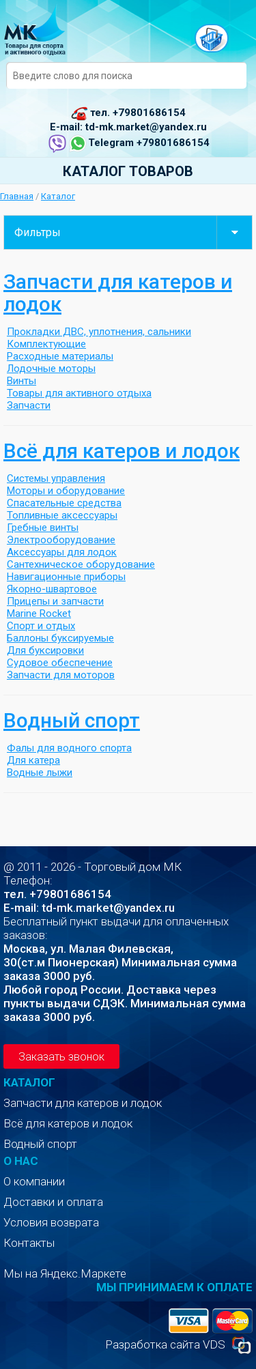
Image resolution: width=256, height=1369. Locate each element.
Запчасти (29, 405)
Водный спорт (71, 720)
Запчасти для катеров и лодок (117, 293)
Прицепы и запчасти (55, 601)
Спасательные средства (64, 503)
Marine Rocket (39, 613)
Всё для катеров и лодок (121, 451)
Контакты (29, 1243)
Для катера (33, 760)
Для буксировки (45, 650)
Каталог (58, 196)
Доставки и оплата (53, 1202)
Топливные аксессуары (62, 515)
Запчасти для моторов (61, 675)
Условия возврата (51, 1222)
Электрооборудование (61, 540)
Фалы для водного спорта (69, 748)
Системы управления (56, 478)
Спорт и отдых (41, 626)
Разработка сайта (152, 1344)
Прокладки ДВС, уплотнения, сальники (99, 332)
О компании (34, 1181)
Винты (21, 381)
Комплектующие (46, 344)
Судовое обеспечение (60, 663)
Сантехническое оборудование (81, 564)
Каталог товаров (128, 171)
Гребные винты (43, 527)
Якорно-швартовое (52, 589)
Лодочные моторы (51, 368)
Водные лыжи (39, 772)
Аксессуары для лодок (62, 552)
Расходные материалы (60, 356)
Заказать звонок (61, 1056)
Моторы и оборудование (66, 491)
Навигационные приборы (66, 577)
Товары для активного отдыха (79, 393)
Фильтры (133, 232)
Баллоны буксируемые (60, 638)
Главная (16, 196)
